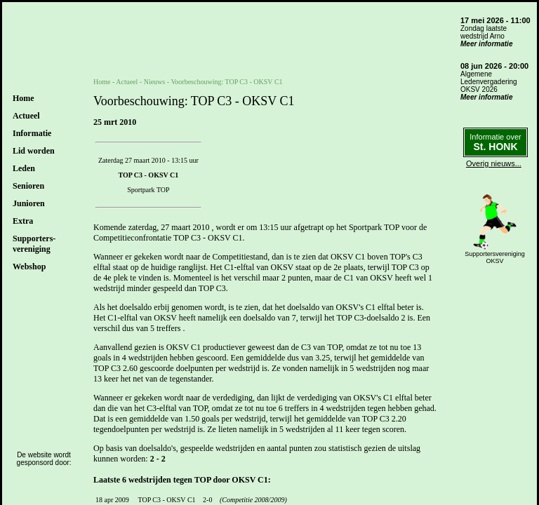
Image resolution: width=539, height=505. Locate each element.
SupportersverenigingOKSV (495, 257)
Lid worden (34, 151)
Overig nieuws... (493, 163)
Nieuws (155, 82)
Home (23, 98)
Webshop (29, 266)
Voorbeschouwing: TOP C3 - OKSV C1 (226, 82)
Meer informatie (486, 44)
